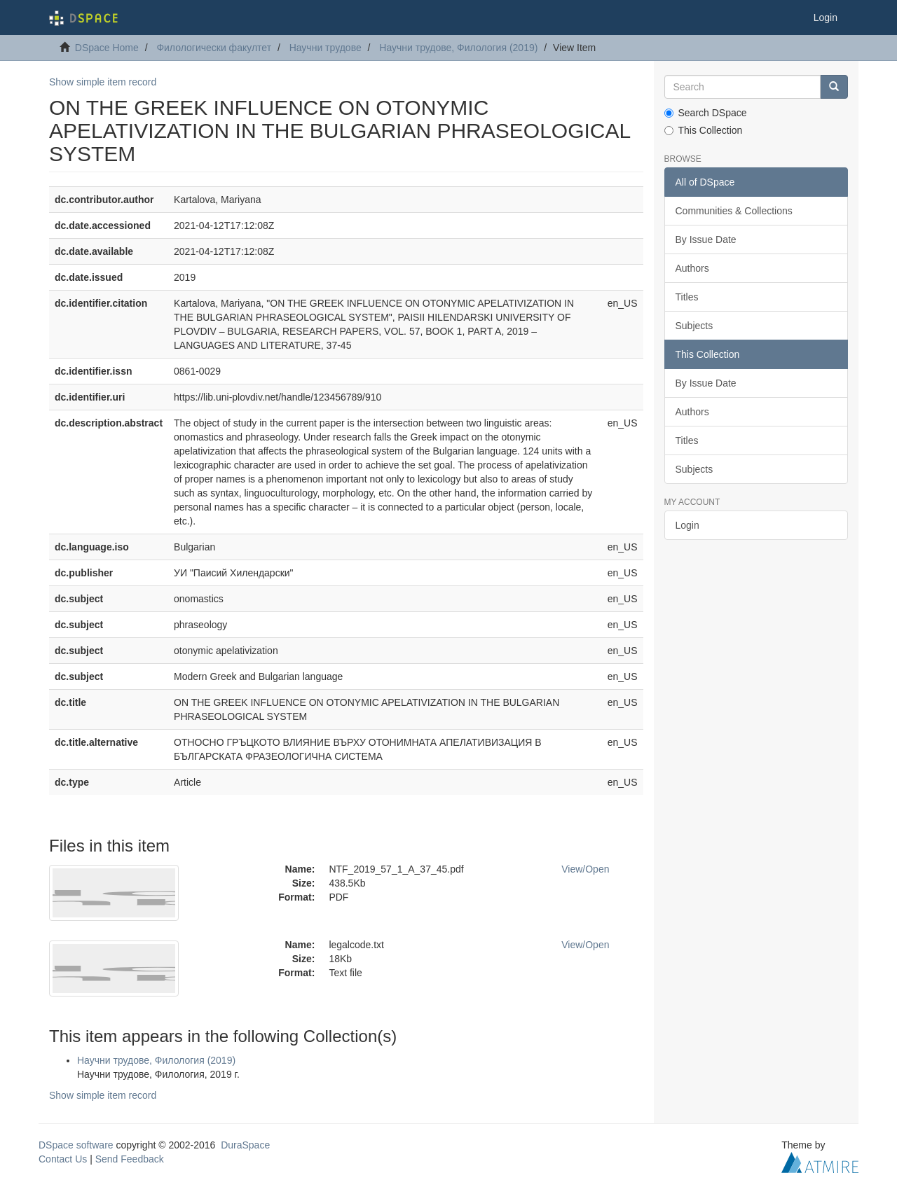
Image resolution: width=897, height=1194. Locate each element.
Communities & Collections (734, 210)
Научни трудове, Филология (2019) (458, 47)
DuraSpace (245, 1145)
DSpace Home (107, 47)
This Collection (703, 130)
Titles (687, 297)
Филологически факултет (213, 47)
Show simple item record (102, 82)
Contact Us (63, 1159)
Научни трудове (325, 47)
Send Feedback (129, 1159)
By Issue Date (706, 239)
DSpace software (76, 1145)
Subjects (694, 325)
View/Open (585, 869)
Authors (692, 268)
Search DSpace (705, 112)
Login (687, 525)
